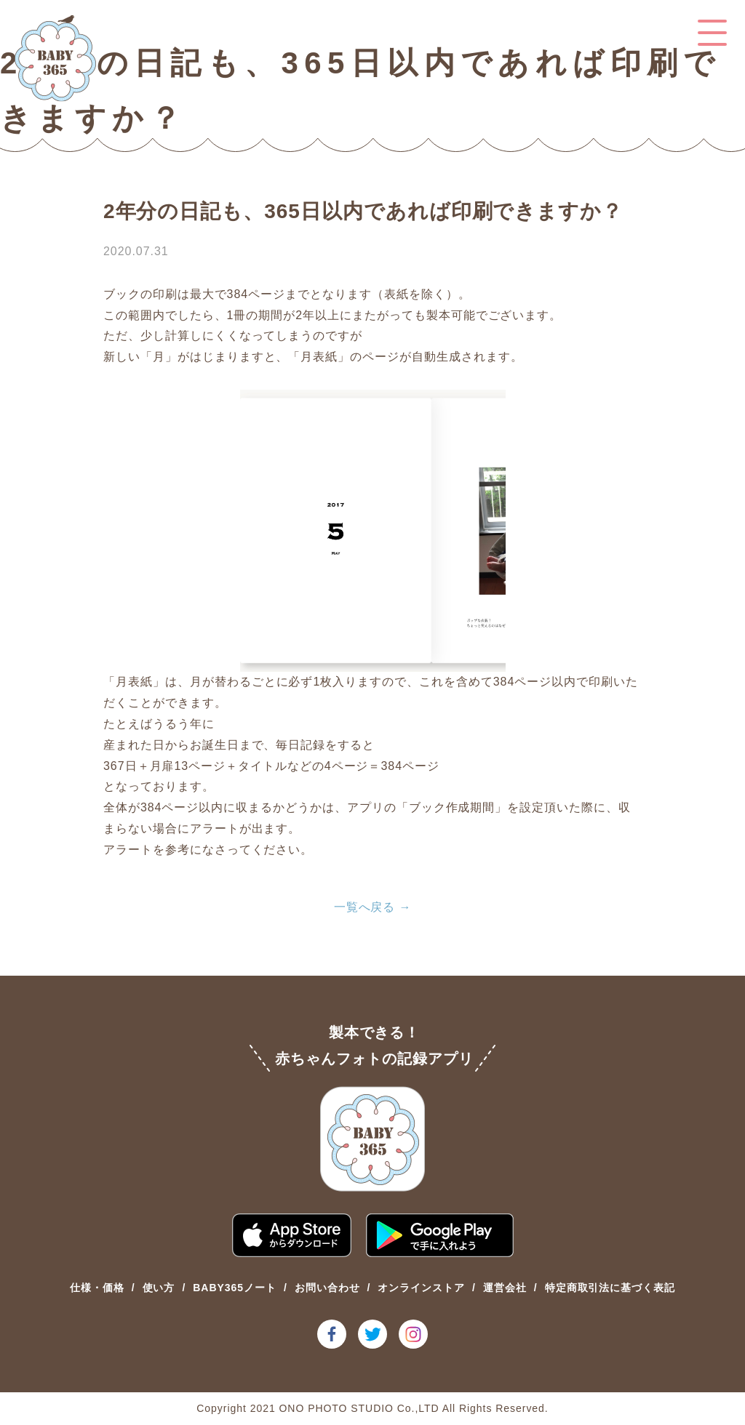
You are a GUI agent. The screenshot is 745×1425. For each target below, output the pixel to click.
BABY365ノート (234, 1287)
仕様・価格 (97, 1287)
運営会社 (505, 1287)
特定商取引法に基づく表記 (610, 1287)
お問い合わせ (327, 1287)
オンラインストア (421, 1287)
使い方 (159, 1287)
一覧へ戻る (365, 907)
